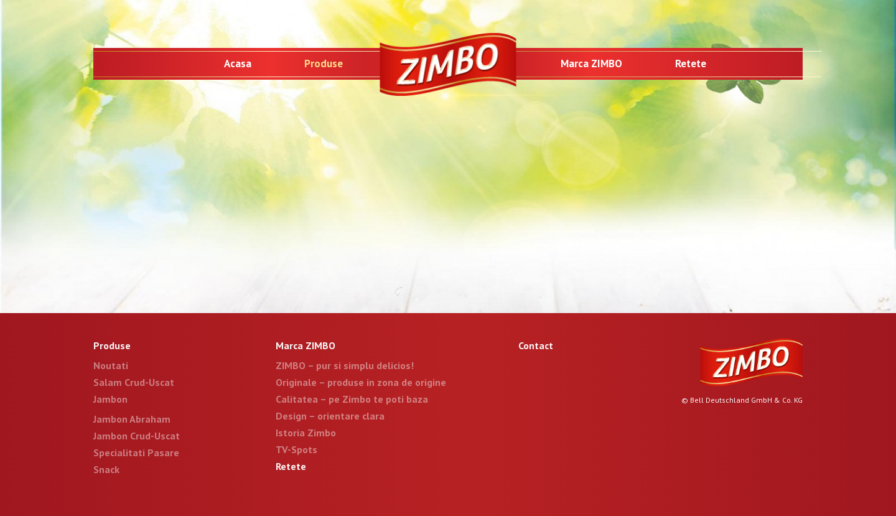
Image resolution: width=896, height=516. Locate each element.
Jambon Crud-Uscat (136, 435)
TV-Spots (296, 449)
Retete (690, 63)
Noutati (110, 365)
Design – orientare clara (330, 416)
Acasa (237, 63)
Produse (323, 63)
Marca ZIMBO (591, 63)
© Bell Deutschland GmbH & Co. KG (742, 400)
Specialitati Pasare (136, 452)
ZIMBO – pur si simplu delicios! (345, 365)
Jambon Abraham (131, 419)
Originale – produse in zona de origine (361, 382)
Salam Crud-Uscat (133, 382)
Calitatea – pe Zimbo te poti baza (352, 399)
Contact (535, 345)
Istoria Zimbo (306, 432)
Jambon (110, 399)
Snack (106, 469)
